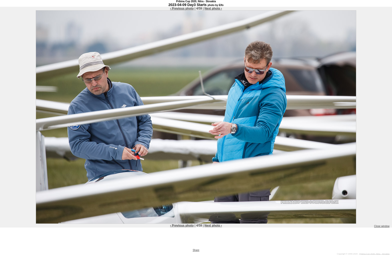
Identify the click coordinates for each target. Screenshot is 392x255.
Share (196, 250)
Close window (382, 226)
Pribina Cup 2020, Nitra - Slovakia (374, 254)
